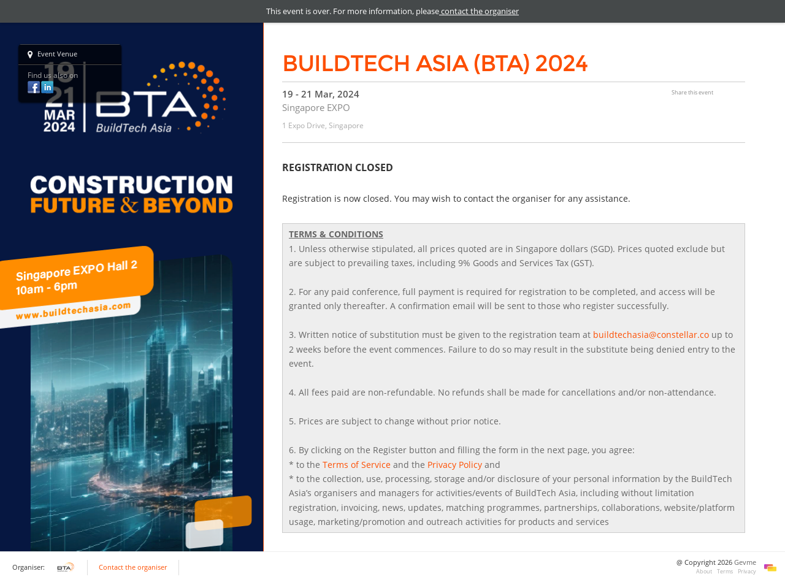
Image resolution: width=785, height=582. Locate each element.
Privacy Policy (454, 464)
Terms (725, 571)
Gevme (745, 562)
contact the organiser (479, 11)
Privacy (747, 571)
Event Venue (52, 54)
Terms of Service (357, 464)
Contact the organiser (133, 567)
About (704, 571)
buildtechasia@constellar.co (651, 334)
